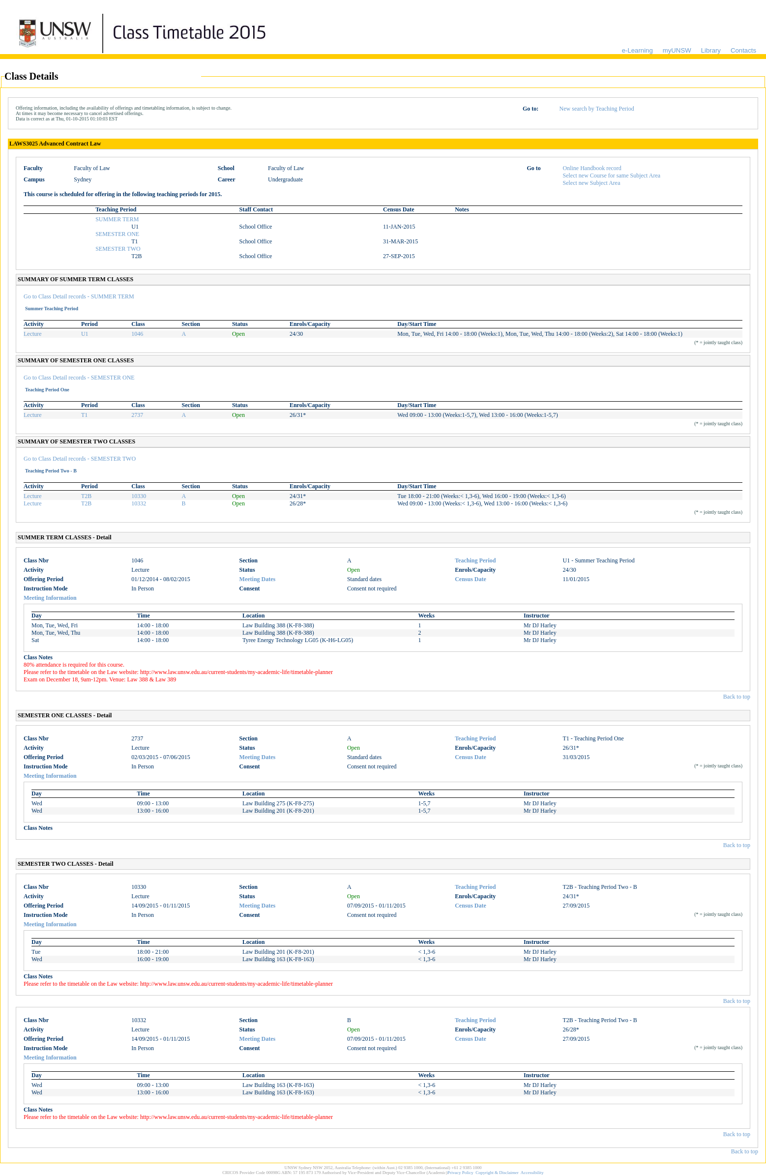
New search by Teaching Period (597, 108)
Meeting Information (50, 597)
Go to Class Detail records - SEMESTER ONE (79, 377)
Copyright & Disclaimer (497, 1172)
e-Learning (637, 50)
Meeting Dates (257, 579)
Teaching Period (475, 560)
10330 (138, 496)
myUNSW (677, 50)
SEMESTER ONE (117, 234)
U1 (84, 333)
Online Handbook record (592, 168)
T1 (84, 414)
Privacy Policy (460, 1172)
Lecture (33, 333)
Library (711, 50)
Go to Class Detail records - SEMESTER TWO (80, 458)
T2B (86, 496)
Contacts (743, 50)
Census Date (470, 579)
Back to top (736, 696)
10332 (138, 503)
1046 (137, 333)
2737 (137, 414)
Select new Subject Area (591, 182)
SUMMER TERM (117, 219)
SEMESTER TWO (117, 248)
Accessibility (532, 1172)
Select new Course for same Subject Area (612, 175)
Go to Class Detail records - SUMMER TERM (79, 296)
